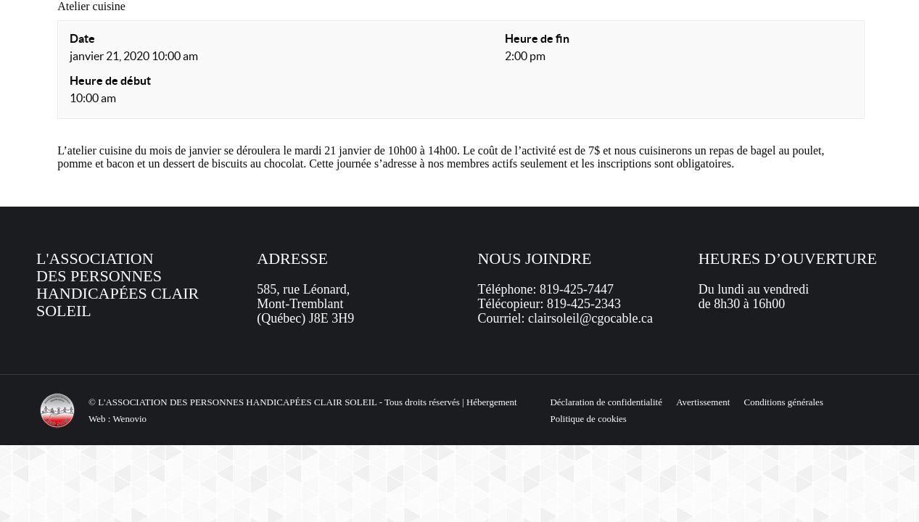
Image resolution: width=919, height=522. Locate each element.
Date (82, 38)
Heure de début (110, 80)
